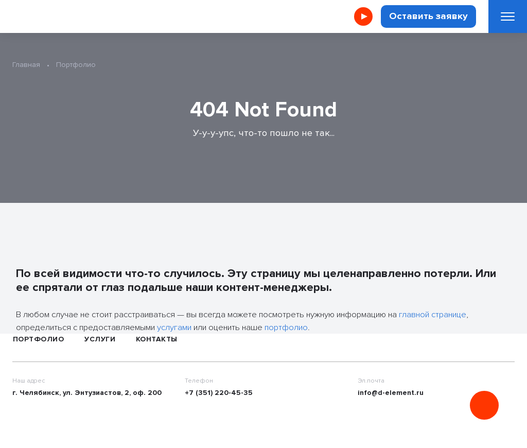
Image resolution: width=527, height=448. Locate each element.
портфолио (286, 327)
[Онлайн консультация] (484, 405)
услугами (174, 327)
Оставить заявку (428, 16)
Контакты (157, 339)
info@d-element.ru (391, 392)
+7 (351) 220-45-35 (219, 392)
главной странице (432, 314)
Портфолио (38, 339)
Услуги (99, 339)
